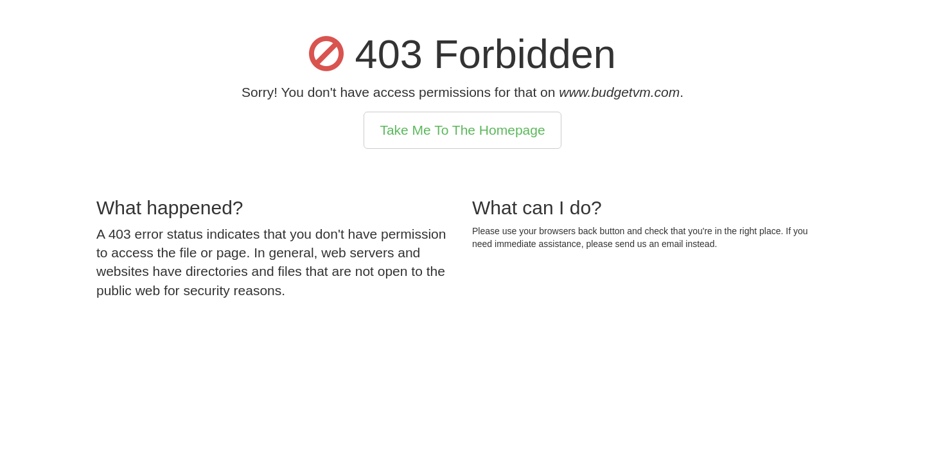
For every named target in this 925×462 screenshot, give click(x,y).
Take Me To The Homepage (462, 130)
